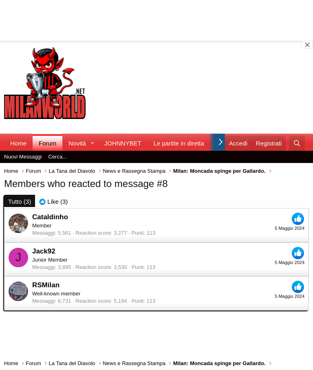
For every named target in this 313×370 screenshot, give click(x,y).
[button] (92, 143)
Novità (77, 143)
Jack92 (43, 251)
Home (18, 143)
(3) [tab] (19, 201)
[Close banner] (307, 45)
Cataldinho (50, 217)
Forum (47, 143)
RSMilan (46, 285)
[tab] (53, 201)
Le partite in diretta (179, 143)
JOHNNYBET (122, 143)
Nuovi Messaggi (23, 157)
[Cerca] (297, 143)
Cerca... (57, 157)
